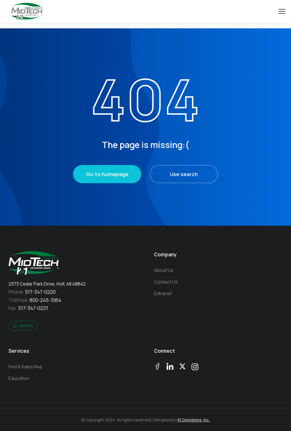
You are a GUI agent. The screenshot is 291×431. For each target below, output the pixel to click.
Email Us (23, 325)
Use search (184, 174)
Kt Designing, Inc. (194, 419)
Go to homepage (107, 174)
